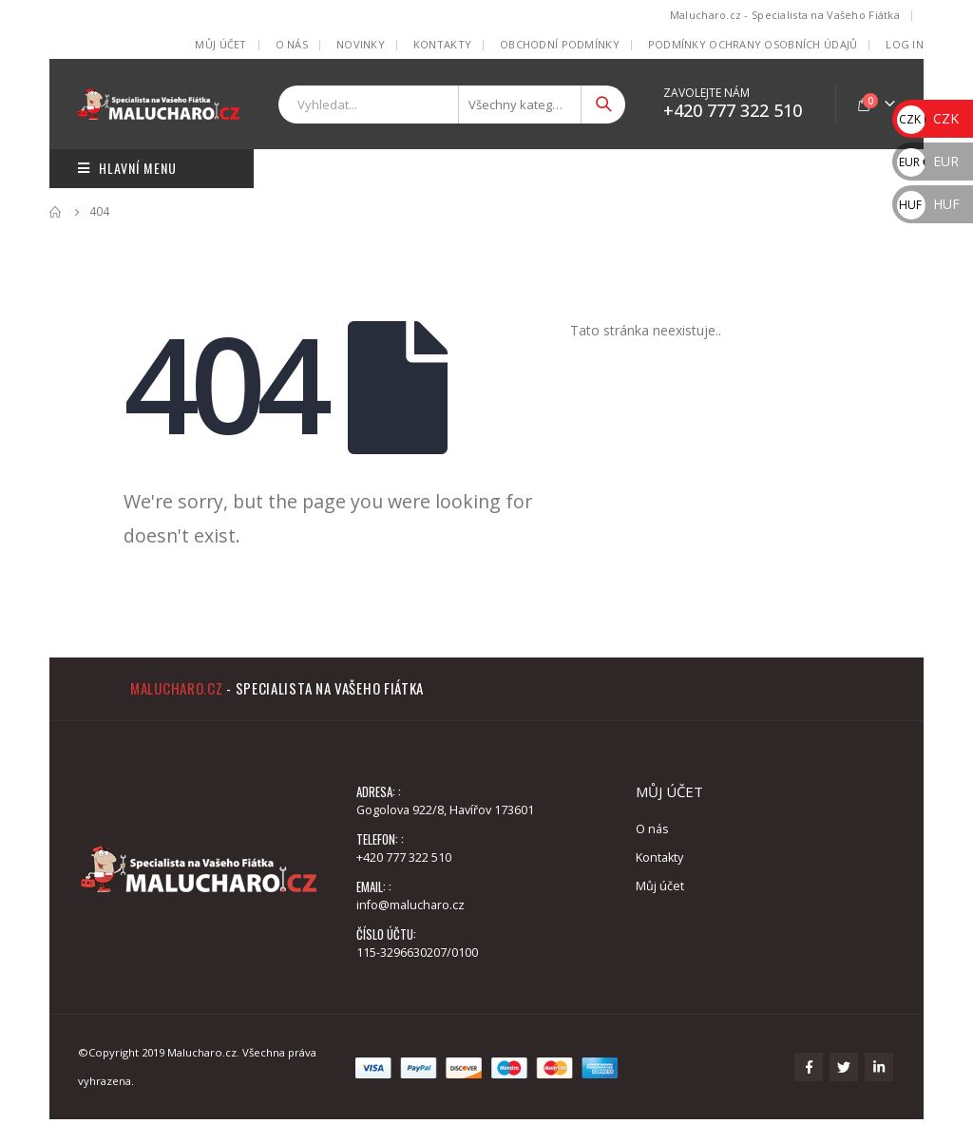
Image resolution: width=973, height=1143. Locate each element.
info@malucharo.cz (410, 905)
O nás (292, 44)
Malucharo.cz (176, 687)
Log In (905, 44)
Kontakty (442, 44)
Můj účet (220, 44)
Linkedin (879, 1067)
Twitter (844, 1067)
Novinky (360, 44)
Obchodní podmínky (560, 44)
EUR (928, 161)
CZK (928, 118)
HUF (928, 204)
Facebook (808, 1067)
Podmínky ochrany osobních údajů (753, 44)
